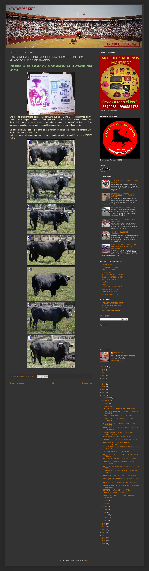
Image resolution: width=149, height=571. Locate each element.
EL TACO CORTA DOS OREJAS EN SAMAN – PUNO (120, 482)
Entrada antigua (87, 383)
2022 (104, 378)
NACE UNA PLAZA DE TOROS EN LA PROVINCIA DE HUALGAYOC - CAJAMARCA (123, 246)
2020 (104, 384)
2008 (104, 544)
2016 (104, 395)
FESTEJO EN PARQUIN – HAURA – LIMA (117, 437)
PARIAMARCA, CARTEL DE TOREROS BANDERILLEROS (116, 443)
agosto (106, 501)
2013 (104, 530)
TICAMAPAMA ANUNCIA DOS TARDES (116, 451)
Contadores (103, 171)
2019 (104, 387)
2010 (104, 538)
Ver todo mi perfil (116, 360)
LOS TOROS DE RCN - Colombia (112, 275)
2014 (104, 527)
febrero (106, 518)
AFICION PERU (107, 265)
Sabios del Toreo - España (110, 289)
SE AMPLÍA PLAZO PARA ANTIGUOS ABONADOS (119, 408)
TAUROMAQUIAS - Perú (109, 292)
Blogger (86, 560)
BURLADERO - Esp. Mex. (110, 267)
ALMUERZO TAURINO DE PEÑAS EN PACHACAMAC (121, 439)
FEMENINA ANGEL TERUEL (111, 310)
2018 (104, 389)
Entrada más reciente (17, 383)
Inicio (53, 383)
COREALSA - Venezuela (109, 270)
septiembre (107, 406)
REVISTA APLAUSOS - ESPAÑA (112, 287)
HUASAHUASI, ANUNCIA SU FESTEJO (124, 208)
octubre (106, 403)
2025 (104, 370)
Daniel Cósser (118, 353)
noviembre (107, 400)
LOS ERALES (106, 308)
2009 (104, 541)
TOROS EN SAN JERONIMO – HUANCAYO (117, 416)
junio (105, 506)
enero (106, 520)
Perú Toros (105, 284)
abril (105, 512)
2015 (104, 524)
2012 (104, 532)
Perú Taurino (106, 282)
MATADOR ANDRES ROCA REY (112, 277)
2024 (104, 373)
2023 (104, 376)
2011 (104, 535)
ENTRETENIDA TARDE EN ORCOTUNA (116, 490)
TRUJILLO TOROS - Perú (110, 294)
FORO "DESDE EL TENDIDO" (111, 305)
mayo (106, 509)
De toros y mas (106, 272)
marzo (106, 515)
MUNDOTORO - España (109, 279)
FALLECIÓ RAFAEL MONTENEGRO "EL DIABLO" (119, 459)
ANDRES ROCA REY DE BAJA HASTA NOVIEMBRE (120, 475)
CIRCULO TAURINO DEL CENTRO (113, 303)
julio (105, 503)
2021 (104, 381)
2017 (104, 392)
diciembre (107, 398)
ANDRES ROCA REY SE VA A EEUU (115, 493)
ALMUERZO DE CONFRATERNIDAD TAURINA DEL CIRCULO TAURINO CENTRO (123, 195)
